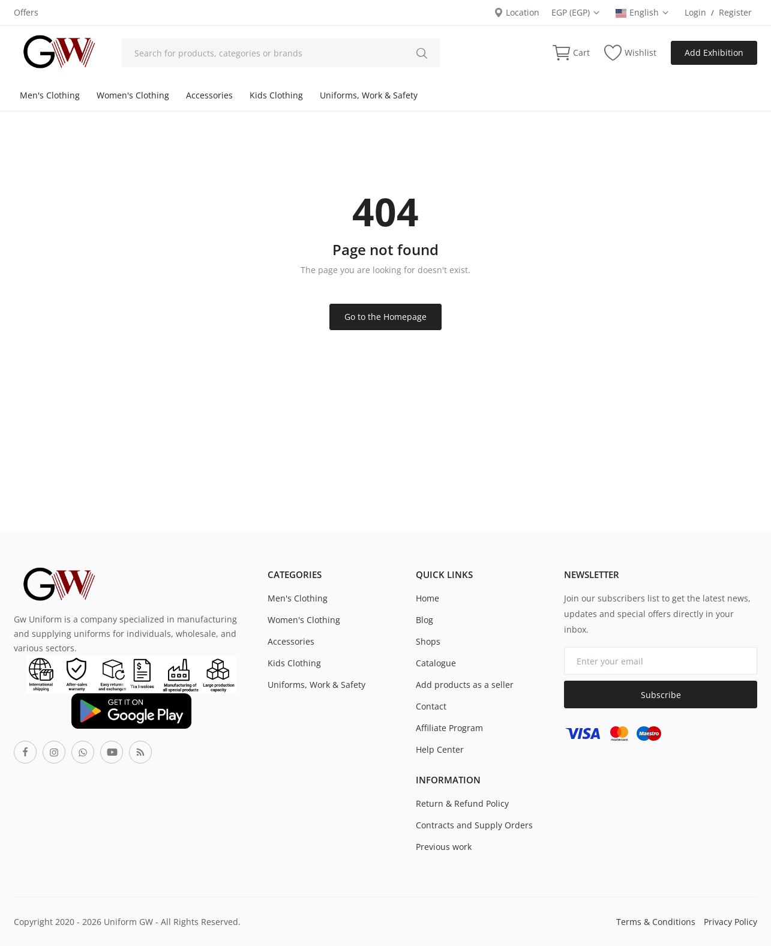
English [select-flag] (643, 12)
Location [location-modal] (516, 12)
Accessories (209, 95)
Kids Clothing (276, 95)
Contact (431, 706)
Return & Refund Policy (462, 803)
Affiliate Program (449, 728)
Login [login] (695, 12)
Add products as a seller (465, 684)
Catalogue (436, 663)
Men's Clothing (50, 95)
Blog (424, 619)
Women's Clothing (133, 95)
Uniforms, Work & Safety (369, 95)
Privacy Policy (730, 921)
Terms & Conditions (655, 921)
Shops (428, 641)
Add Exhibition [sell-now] (714, 52)
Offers (26, 12)
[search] (421, 53)
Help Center (440, 749)
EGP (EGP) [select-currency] (576, 12)
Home (427, 598)
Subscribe (661, 694)
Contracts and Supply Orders (474, 825)
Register (735, 12)
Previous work (444, 846)
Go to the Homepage (385, 316)
